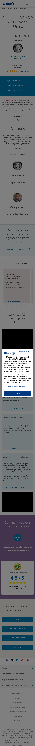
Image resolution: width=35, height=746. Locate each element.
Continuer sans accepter (24, 351)
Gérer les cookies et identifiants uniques (17, 387)
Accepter (17, 393)
